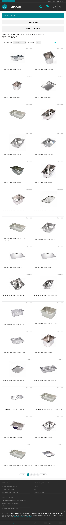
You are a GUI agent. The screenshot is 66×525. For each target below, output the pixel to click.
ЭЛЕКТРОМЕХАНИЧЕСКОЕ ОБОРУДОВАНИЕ (12, 495)
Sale (35, 489)
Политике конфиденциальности (23, 516)
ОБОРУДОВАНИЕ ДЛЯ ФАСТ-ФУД (10, 492)
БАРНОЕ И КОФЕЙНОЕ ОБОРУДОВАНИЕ (11, 486)
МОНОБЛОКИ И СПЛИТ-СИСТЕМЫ (10, 503)
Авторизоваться (51, 1)
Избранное (55, 523)
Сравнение (40, 523)
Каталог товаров (33, 15)
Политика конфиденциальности (10, 523)
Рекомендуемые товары (40, 495)
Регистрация (60, 1)
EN (3, 1)
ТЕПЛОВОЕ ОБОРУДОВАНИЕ (9, 489)
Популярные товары (39, 492)
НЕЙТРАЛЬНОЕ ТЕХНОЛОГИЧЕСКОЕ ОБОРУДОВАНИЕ (15, 506)
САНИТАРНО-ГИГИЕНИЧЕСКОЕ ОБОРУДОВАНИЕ (14, 500)
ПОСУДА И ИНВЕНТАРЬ (28, 34)
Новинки (36, 486)
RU (7, 1)
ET (10, 1)
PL (13, 1)
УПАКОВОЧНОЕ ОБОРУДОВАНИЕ (10, 509)
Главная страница (6, 34)
